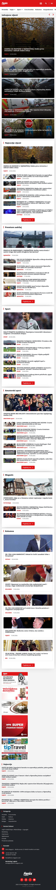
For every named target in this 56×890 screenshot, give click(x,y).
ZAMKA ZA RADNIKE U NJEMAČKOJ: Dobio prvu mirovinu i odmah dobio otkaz (25, 167)
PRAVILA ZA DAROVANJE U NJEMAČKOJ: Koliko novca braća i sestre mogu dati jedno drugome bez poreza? (26, 251)
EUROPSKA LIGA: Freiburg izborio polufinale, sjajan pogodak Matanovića (34, 375)
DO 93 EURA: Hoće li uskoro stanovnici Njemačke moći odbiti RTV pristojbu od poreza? (33, 266)
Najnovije (7, 764)
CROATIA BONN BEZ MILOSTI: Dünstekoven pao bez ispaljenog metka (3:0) (27, 414)
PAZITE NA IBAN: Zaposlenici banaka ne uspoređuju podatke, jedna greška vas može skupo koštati (34, 175)
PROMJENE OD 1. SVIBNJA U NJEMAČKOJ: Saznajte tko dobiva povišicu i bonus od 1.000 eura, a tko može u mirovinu (33, 203)
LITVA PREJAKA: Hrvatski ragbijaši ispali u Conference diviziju (31, 361)
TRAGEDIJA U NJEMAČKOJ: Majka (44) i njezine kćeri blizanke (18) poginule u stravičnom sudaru (34, 189)
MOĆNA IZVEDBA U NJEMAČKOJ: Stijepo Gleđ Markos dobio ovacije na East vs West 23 (34, 507)
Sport (7, 309)
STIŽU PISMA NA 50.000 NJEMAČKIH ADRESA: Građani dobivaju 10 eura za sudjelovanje (32, 280)
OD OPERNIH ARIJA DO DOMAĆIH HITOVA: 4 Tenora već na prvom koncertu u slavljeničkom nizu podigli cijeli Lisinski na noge (34, 515)
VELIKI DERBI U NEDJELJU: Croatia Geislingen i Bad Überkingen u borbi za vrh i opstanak (34, 444)
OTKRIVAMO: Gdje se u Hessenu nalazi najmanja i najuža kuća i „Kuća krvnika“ (27, 499)
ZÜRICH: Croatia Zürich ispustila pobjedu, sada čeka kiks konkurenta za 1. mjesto (34, 459)
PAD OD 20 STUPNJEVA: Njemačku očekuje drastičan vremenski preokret (34, 260)
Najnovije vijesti (13, 143)
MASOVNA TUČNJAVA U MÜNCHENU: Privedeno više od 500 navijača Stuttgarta (34, 341)
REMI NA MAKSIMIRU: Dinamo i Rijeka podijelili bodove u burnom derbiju (33, 355)
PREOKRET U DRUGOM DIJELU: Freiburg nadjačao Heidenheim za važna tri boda (33, 348)
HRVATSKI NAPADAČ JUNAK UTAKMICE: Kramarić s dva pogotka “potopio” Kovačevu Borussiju (34, 368)
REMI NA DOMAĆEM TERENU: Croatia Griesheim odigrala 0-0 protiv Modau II (33, 430)
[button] (41, 3)
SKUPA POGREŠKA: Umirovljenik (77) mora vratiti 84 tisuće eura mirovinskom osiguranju (34, 293)
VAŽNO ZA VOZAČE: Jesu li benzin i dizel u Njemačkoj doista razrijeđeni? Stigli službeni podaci (34, 182)
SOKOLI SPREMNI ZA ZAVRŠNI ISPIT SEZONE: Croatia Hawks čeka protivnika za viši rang (34, 423)
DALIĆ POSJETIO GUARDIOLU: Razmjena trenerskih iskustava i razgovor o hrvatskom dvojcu (27, 333)
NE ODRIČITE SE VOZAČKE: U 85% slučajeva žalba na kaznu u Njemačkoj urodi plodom (34, 195)
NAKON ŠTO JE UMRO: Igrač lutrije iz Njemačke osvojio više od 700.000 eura (33, 287)
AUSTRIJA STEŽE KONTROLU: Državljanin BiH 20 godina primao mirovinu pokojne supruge (33, 273)
